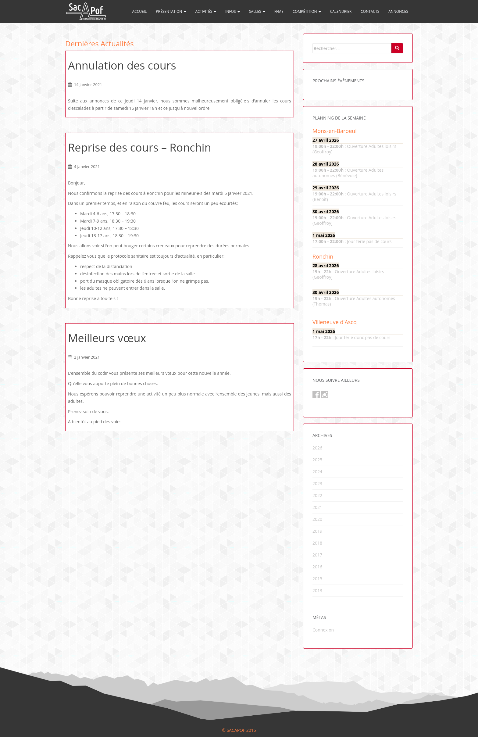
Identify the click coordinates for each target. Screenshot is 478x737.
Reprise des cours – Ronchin (139, 147)
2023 (317, 483)
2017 (317, 555)
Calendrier (341, 11)
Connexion (323, 630)
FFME (279, 11)
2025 (317, 460)
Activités (205, 11)
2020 (317, 519)
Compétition (307, 11)
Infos (232, 11)
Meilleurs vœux (107, 338)
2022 (317, 495)
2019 (317, 531)
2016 (317, 567)
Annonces (398, 11)
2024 (317, 471)
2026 (317, 448)
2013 (317, 590)
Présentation (171, 11)
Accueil (139, 11)
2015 (317, 578)
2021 (317, 507)
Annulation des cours (122, 65)
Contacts (370, 11)
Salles (257, 11)
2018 (317, 543)
